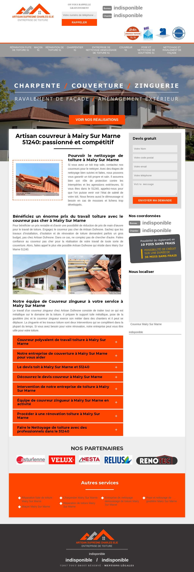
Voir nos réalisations (97, 120)
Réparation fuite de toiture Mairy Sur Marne (37, 499)
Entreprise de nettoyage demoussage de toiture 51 (101, 50)
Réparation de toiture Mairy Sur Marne (79, 505)
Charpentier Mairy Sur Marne (80, 497)
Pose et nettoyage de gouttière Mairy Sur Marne (161, 499)
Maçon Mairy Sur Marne (36, 506)
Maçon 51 (38, 48)
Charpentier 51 (75, 48)
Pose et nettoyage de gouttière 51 (146, 50)
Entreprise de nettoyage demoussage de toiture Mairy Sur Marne (122, 501)
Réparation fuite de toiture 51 (20, 48)
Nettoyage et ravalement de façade (172, 50)
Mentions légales (119, 565)
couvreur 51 (125, 48)
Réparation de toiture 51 (54, 48)
